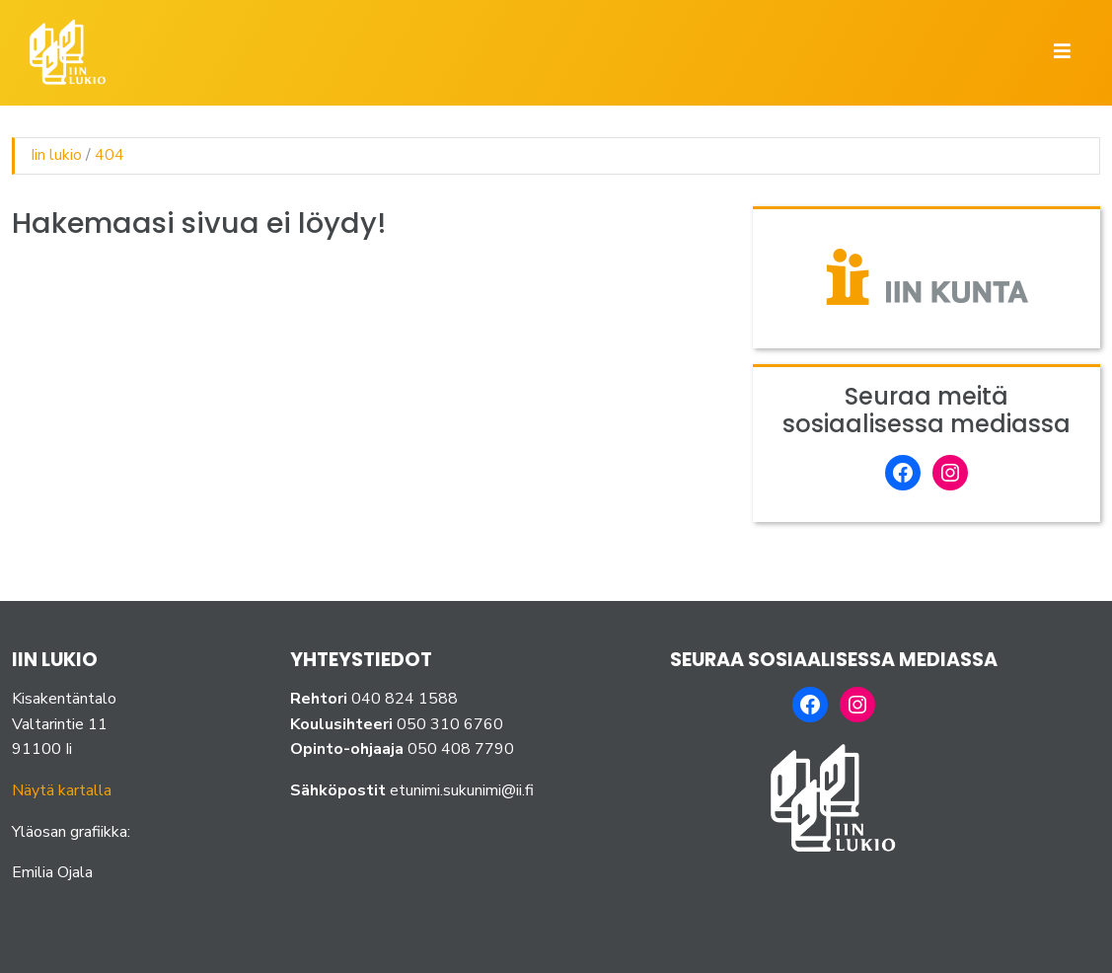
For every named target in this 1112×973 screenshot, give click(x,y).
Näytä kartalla (61, 790)
